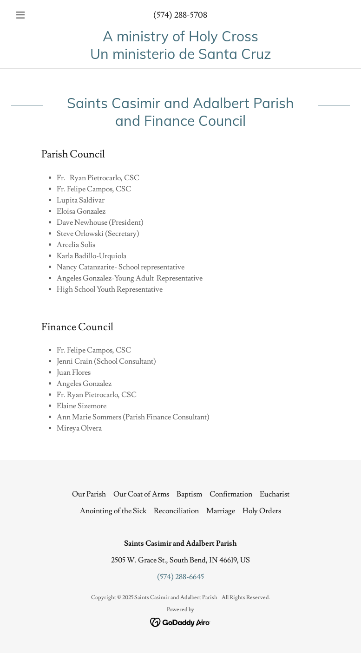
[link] (180, 56)
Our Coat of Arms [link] (141, 494)
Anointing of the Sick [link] (113, 511)
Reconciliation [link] (176, 511)
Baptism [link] (189, 494)
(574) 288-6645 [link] (180, 576)
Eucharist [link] (274, 494)
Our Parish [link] (89, 494)
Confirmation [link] (231, 494)
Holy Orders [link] (262, 511)
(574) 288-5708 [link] (180, 15)
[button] (36, 15)
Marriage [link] (220, 511)
